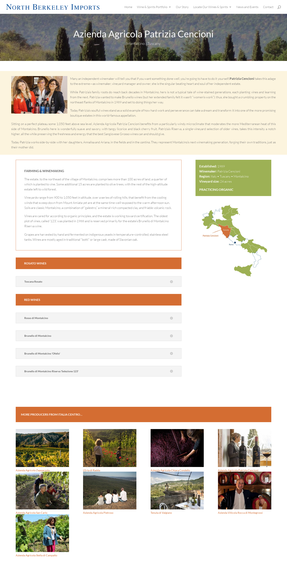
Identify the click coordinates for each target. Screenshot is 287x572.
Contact (268, 7)
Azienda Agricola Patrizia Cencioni (238, 470)
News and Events (247, 7)
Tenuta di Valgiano (161, 512)
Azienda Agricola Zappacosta (33, 470)
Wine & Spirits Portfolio (152, 7)
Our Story (182, 7)
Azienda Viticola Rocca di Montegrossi (240, 512)
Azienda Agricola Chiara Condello (170, 470)
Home (128, 7)
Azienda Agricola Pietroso (98, 512)
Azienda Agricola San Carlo (31, 512)
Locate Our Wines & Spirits (210, 7)
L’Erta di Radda (91, 470)
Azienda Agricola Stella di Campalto (36, 555)
